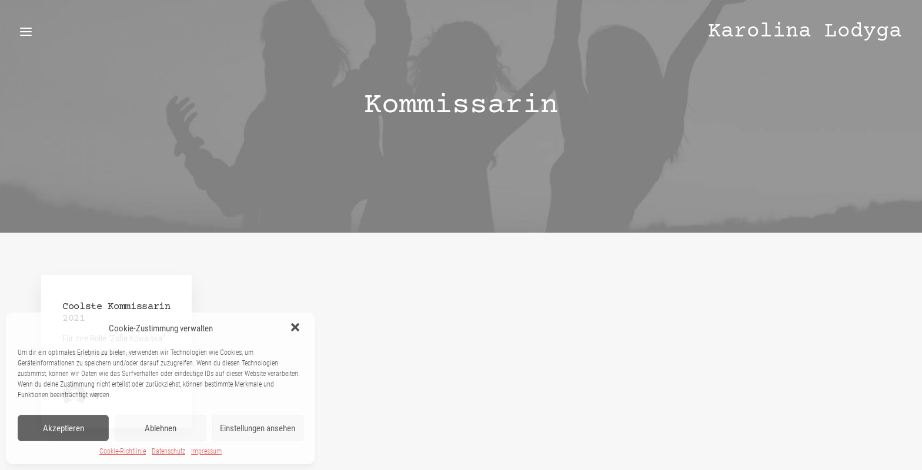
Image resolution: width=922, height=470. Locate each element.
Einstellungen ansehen (257, 428)
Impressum (206, 451)
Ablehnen (160, 428)
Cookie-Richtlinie (122, 451)
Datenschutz (168, 451)
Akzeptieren (63, 428)
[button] (296, 328)
